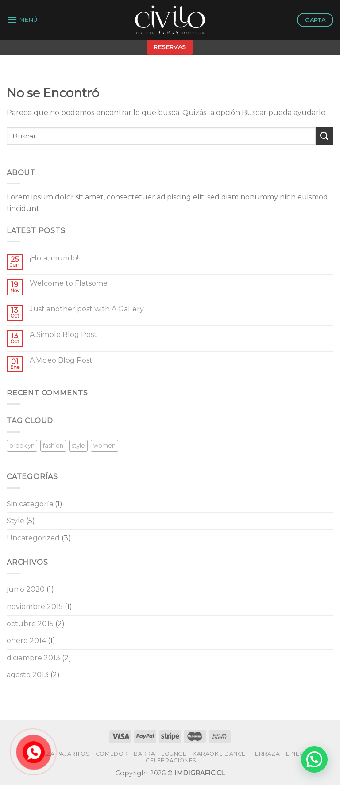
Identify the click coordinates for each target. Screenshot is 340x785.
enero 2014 (26, 640)
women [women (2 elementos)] (104, 445)
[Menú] (22, 20)
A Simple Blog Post (63, 334)
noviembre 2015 (35, 606)
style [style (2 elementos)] (78, 445)
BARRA (144, 754)
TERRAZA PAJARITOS (57, 754)
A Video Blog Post (61, 360)
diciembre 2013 (33, 658)
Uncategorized (33, 538)
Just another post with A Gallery (87, 309)
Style (15, 521)
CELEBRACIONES (171, 760)
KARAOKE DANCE (219, 754)
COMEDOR (112, 754)
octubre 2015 (30, 624)
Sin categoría (30, 504)
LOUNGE (174, 754)
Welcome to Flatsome (69, 283)
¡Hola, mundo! (54, 258)
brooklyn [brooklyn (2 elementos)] (22, 445)
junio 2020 (26, 589)
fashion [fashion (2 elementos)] (53, 445)
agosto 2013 (28, 674)
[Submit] (324, 136)
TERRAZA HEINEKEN (281, 754)
